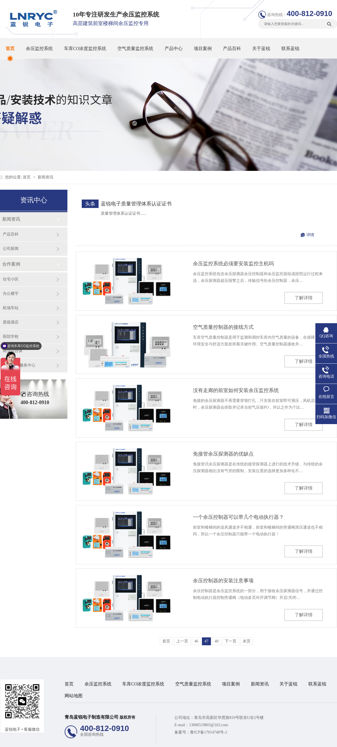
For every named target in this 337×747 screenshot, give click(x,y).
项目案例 (203, 48)
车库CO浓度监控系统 (85, 48)
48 (216, 641)
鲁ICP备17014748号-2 (208, 732)
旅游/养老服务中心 (19, 365)
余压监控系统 (39, 48)
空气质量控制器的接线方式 (223, 327)
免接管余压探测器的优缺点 (223, 454)
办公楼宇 (11, 293)
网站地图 (74, 695)
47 (206, 641)
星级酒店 (11, 322)
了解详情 (304, 297)
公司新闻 (11, 248)
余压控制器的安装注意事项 (223, 580)
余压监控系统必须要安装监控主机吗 (233, 263)
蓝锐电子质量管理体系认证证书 (136, 204)
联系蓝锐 (290, 48)
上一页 (182, 641)
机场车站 (11, 308)
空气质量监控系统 (135, 48)
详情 (310, 235)
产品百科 (232, 48)
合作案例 (11, 264)
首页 (10, 48)
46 (196, 641)
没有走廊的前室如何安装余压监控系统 (236, 390)
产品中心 (174, 48)
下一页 (230, 641)
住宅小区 (11, 279)
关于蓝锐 (261, 48)
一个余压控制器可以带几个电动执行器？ (238, 517)
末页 (247, 641)
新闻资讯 (45, 177)
